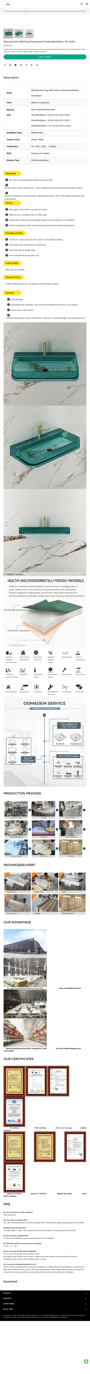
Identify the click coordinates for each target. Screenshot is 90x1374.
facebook (5, 117)
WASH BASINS (24, 11)
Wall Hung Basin (35, 11)
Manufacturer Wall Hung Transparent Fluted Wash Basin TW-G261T (64, 11)
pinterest (26, 117)
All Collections (13, 11)
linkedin (37, 117)
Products (7, 1346)
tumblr (32, 117)
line (10, 117)
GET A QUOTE (45, 109)
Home (5, 11)
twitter (16, 117)
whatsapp (21, 117)
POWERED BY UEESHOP (58, 1370)
